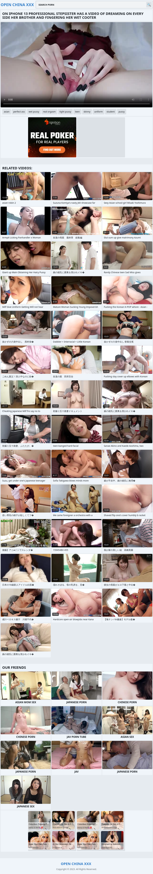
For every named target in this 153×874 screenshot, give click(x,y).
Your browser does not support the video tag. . (76, 64)
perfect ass (19, 111)
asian (6, 111)
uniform (98, 111)
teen (77, 111)
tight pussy (65, 111)
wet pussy (34, 111)
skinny (87, 111)
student (111, 111)
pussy (122, 111)
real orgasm (49, 111)
